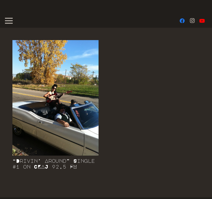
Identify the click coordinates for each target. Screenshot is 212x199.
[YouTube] (202, 21)
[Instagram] (192, 21)
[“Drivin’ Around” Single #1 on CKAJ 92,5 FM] (55, 98)
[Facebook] (182, 21)
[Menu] (9, 21)
